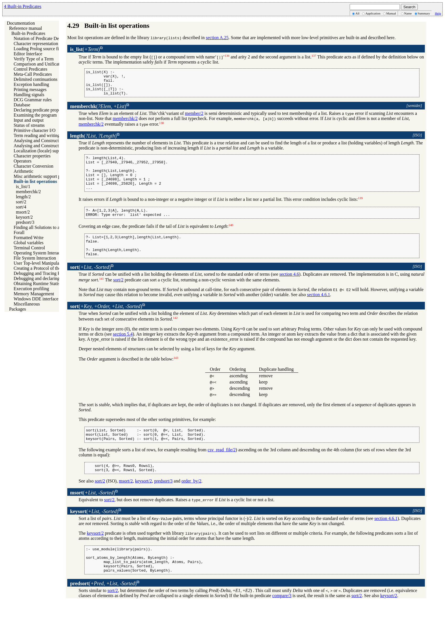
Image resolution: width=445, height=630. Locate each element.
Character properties (32, 155)
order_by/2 (191, 503)
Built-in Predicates (28, 33)
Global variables (28, 242)
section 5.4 (123, 351)
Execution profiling (31, 288)
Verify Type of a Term (34, 58)
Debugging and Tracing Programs (44, 273)
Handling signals (29, 94)
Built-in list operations (35, 181)
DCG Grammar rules (33, 99)
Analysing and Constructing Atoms (45, 145)
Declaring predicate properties (41, 110)
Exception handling (31, 84)
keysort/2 (24, 217)
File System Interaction (35, 258)
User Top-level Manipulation (40, 263)
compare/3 (281, 622)
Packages (17, 309)
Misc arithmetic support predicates (45, 176)
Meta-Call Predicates (33, 74)
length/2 (23, 196)
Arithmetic (23, 171)
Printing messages (30, 89)
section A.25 (217, 37)
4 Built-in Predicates (22, 6)
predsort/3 (25, 222)
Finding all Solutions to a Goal (42, 227)
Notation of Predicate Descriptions (45, 38)
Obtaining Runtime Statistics (40, 283)
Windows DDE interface (36, 298)
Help (438, 13)
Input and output (29, 120)
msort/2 (23, 212)
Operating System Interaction (40, 252)
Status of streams (29, 125)
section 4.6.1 (318, 312)
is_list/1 (23, 186)
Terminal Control (29, 247)
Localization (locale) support (40, 150)
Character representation (36, 43)
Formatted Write (28, 237)
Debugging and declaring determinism (48, 278)
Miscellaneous (27, 304)
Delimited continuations (35, 79)
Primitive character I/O (35, 130)
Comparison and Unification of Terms (48, 64)
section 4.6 (289, 292)
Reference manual (25, 28)
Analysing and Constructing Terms (45, 140)
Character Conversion (33, 166)
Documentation (21, 23)
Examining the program (35, 115)
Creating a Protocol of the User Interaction (52, 268)
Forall (19, 232)
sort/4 (21, 207)
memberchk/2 (28, 191)
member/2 (194, 118)
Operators (23, 161)
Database (22, 104)
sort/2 (21, 201)
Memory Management (34, 293)
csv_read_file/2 (222, 470)
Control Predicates (30, 69)
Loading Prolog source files (39, 48)
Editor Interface (28, 53)
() (85, 49)
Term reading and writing (37, 135)
